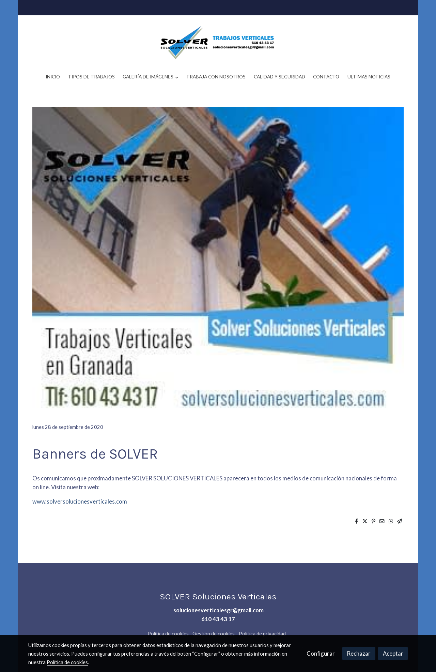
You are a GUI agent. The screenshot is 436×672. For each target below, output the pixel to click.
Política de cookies (168, 634)
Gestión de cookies (213, 634)
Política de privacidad (262, 634)
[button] (150, 77)
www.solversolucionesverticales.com (79, 501)
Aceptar (393, 653)
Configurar (321, 653)
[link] (218, 42)
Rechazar (359, 653)
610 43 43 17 (218, 619)
